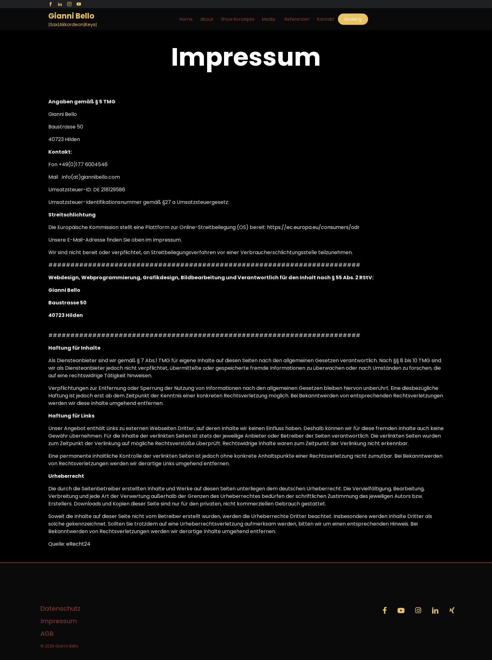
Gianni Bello (71, 16)
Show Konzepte (237, 19)
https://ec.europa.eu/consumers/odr (313, 227)
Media (268, 19)
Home (186, 19)
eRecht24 (78, 544)
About (206, 19)
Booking (353, 19)
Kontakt (325, 19)
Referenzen (297, 19)
